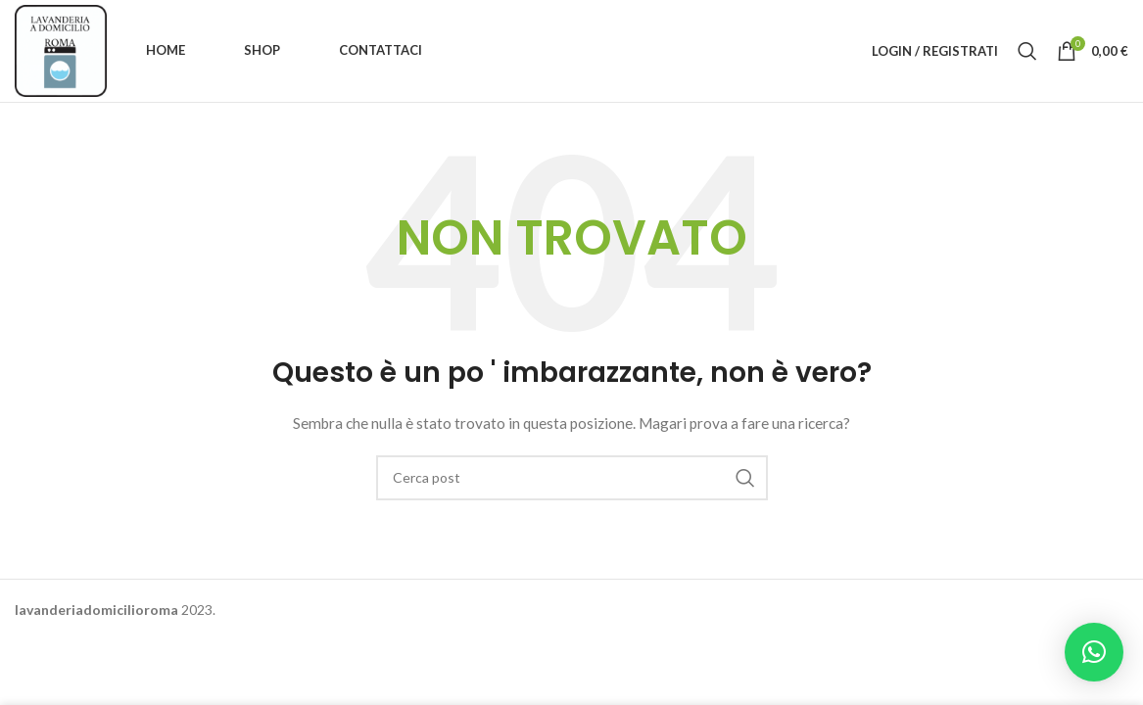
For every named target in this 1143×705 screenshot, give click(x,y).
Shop (262, 50)
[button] (1094, 652)
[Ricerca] (1027, 50)
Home (165, 50)
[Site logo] (61, 49)
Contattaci (380, 50)
